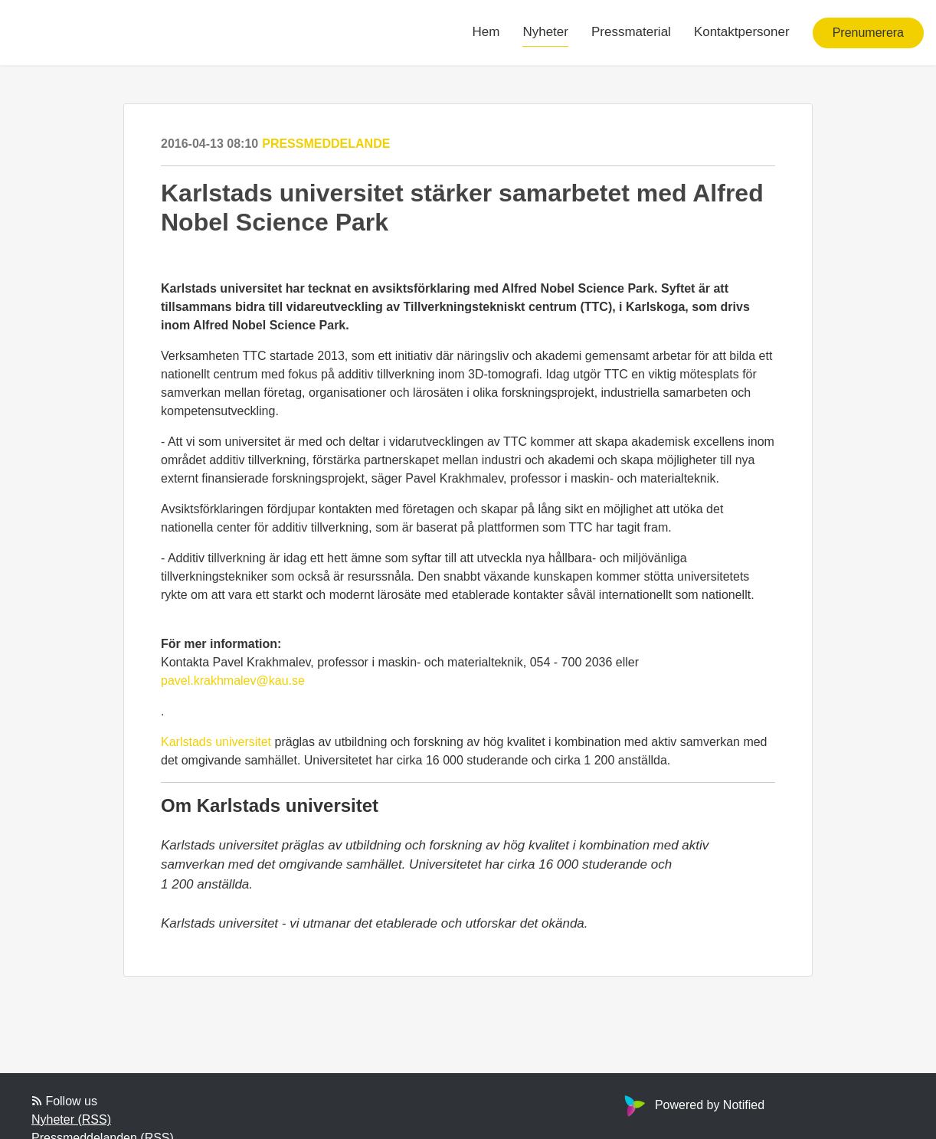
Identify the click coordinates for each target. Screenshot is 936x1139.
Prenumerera (868, 32)
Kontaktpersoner (742, 32)
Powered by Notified (692, 1104)
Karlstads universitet (216, 741)
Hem (486, 32)
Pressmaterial (631, 32)
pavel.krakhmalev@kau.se (233, 680)
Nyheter (545, 32)
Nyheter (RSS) (71, 1119)
